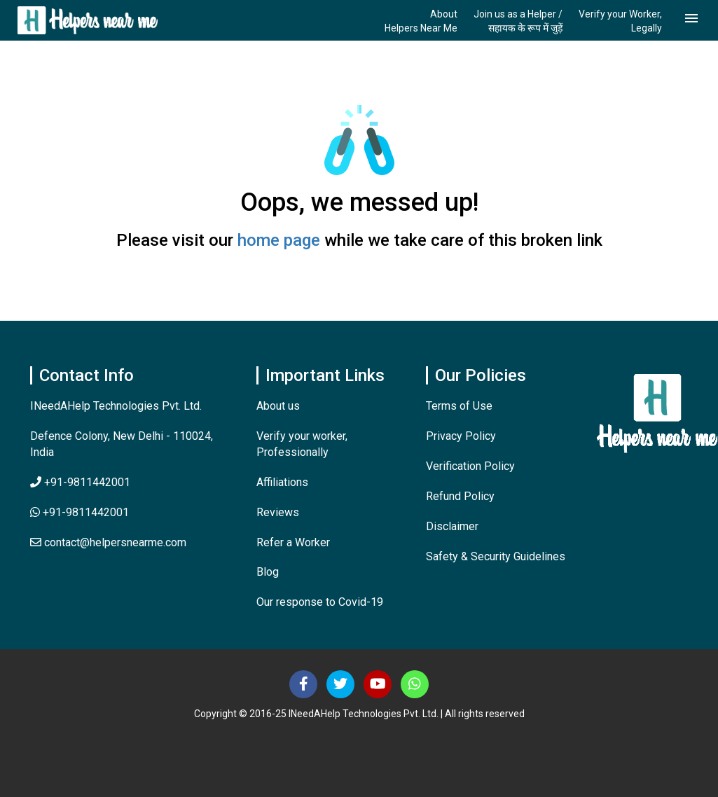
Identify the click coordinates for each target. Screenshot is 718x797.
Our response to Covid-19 (319, 602)
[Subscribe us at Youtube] (378, 684)
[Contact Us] (415, 684)
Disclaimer (452, 526)
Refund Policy (460, 496)
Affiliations (282, 482)
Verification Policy (470, 466)
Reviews (277, 512)
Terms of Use (459, 406)
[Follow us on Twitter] (340, 684)
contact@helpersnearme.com (108, 542)
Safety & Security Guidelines (495, 556)
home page (278, 240)
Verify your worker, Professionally (301, 444)
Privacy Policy (461, 436)
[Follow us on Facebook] (303, 684)
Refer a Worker (293, 542)
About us (278, 406)
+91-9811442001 (80, 482)
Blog (267, 571)
